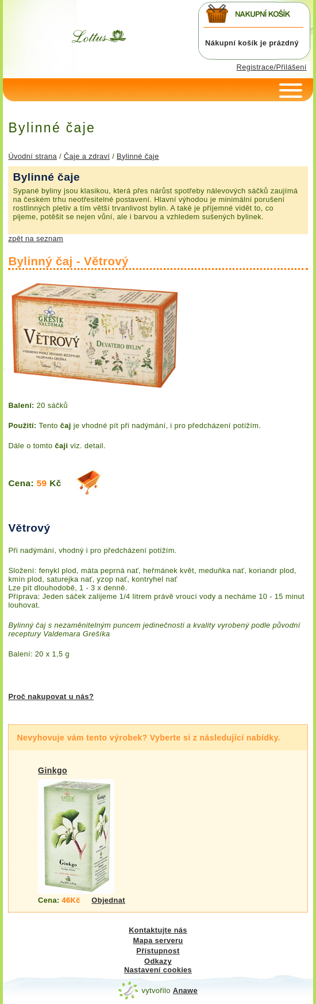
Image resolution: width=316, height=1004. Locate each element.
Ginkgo (52, 770)
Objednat (108, 900)
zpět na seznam (35, 238)
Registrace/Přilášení (272, 67)
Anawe (185, 990)
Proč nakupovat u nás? (51, 696)
